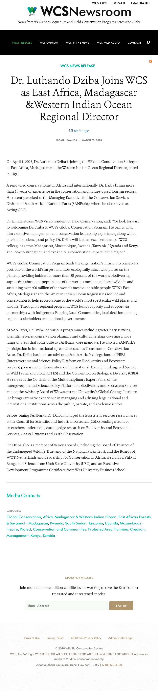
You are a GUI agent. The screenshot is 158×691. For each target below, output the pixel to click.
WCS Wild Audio (108, 42)
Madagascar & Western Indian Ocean (85, 517)
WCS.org (99, 3)
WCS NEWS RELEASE (78, 66)
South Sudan (75, 523)
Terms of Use (32, 638)
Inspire (12, 529)
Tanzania (95, 523)
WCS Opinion (49, 42)
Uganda (111, 523)
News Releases (22, 42)
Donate (119, 3)
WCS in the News (77, 42)
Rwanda (56, 523)
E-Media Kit (140, 3)
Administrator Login (120, 638)
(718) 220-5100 (112, 664)
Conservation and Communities (59, 529)
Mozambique (130, 523)
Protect (25, 529)
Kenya (35, 535)
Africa (48, 517)
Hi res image (79, 130)
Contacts (134, 42)
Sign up (121, 605)
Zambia (49, 535)
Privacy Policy (55, 638)
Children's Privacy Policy (86, 638)
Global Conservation (23, 517)
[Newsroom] (79, 12)
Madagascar (38, 523)
